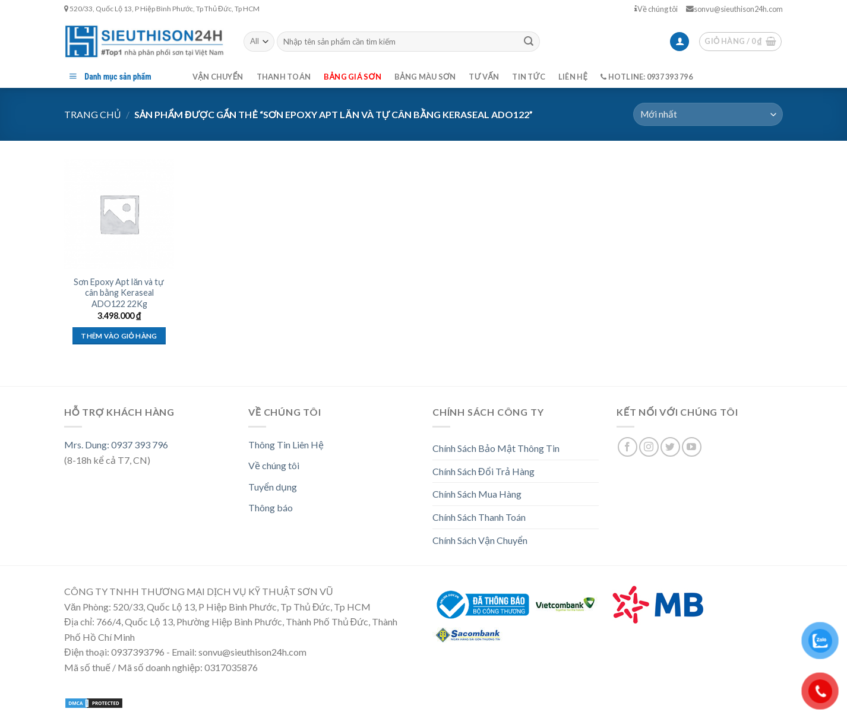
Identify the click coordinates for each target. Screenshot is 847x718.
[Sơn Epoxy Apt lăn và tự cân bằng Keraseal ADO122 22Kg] (119, 213)
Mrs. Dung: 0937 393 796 (116, 444)
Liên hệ (572, 76)
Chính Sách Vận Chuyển (479, 540)
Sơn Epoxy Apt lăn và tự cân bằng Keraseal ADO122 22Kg (119, 293)
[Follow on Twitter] (670, 447)
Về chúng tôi (656, 9)
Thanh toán (284, 76)
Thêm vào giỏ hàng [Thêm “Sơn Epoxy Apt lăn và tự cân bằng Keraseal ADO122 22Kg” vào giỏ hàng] (119, 336)
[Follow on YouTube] (691, 447)
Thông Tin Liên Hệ (286, 444)
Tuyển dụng (272, 486)
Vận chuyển (218, 76)
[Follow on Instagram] (649, 447)
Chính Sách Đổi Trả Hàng (483, 471)
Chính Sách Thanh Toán (479, 517)
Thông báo (270, 507)
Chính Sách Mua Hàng (477, 493)
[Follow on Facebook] (627, 447)
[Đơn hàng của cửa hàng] (708, 114)
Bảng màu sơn (425, 76)
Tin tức (528, 76)
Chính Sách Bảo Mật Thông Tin (496, 448)
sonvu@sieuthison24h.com (734, 9)
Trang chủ (92, 114)
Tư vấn (484, 76)
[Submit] (529, 41)
